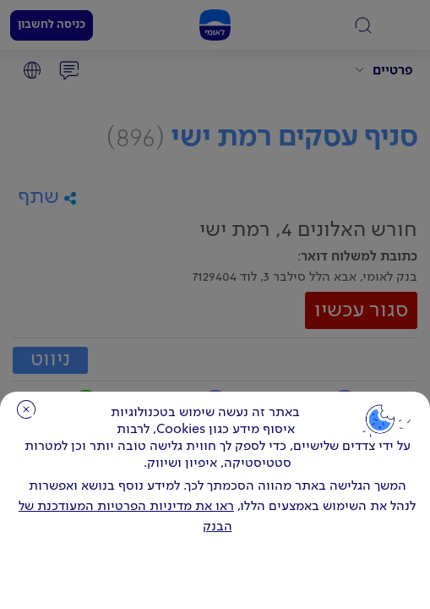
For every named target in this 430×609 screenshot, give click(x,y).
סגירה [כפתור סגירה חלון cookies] (26, 409)
